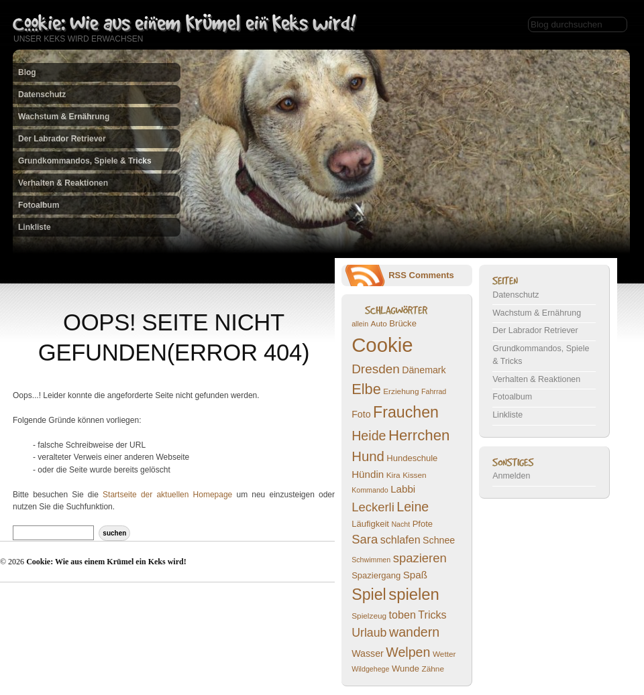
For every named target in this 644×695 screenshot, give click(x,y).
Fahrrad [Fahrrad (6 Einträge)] (433, 391)
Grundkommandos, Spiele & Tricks (85, 161)
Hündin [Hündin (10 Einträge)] (368, 474)
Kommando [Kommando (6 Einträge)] (370, 490)
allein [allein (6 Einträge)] (360, 324)
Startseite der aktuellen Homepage (167, 494)
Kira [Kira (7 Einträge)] (393, 475)
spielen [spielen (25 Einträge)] (413, 594)
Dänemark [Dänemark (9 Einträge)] (424, 370)
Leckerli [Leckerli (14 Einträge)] (373, 507)
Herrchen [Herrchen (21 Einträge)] (418, 435)
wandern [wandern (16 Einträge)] (414, 632)
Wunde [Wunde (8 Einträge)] (405, 669)
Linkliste (34, 227)
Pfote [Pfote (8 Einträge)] (423, 524)
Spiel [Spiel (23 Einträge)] (369, 594)
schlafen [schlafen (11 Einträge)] (400, 539)
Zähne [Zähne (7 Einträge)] (432, 669)
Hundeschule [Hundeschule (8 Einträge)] (411, 458)
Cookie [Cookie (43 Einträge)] (382, 345)
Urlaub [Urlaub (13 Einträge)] (369, 632)
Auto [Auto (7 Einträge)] (379, 323)
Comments (431, 275)
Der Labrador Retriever (62, 138)
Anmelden (511, 476)
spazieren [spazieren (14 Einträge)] (420, 558)
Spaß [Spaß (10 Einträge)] (415, 574)
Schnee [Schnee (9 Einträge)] (439, 540)
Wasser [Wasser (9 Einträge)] (368, 653)
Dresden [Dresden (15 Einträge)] (376, 369)
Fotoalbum (38, 205)
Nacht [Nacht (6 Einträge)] (400, 524)
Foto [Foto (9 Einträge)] (361, 414)
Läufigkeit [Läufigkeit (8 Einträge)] (370, 524)
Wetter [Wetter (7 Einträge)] (444, 654)
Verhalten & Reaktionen (63, 183)
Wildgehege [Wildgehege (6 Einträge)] (370, 669)
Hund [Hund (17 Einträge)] (368, 456)
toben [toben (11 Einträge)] (402, 615)
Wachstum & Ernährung (63, 116)
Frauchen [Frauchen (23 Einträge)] (406, 412)
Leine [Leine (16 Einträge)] (412, 506)
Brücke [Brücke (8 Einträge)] (403, 323)
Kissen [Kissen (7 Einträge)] (414, 475)
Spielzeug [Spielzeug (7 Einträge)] (369, 616)
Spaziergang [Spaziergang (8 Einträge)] (376, 575)
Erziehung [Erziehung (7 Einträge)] (401, 391)
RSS (397, 275)
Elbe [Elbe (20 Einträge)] (366, 389)
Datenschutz (42, 94)
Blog (27, 72)
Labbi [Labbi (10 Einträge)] (402, 489)
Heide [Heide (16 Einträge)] (369, 435)
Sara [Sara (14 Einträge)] (365, 539)
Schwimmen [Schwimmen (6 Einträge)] (371, 560)
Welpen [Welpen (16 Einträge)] (408, 652)
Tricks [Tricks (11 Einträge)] (432, 615)
